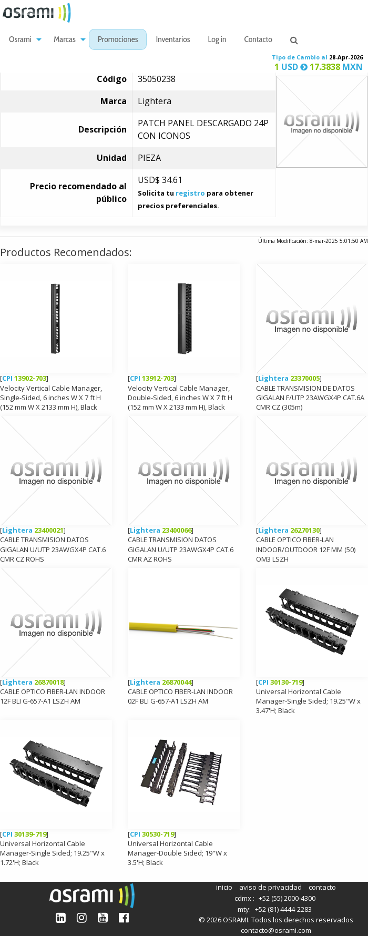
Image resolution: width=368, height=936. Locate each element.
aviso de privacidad (270, 887)
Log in (217, 40)
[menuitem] (22, 39)
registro (190, 193)
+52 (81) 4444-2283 (283, 909)
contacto (322, 887)
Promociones (118, 40)
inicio (224, 887)
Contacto (258, 40)
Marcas (65, 40)
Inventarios (173, 40)
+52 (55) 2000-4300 (287, 898)
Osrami (20, 40)
